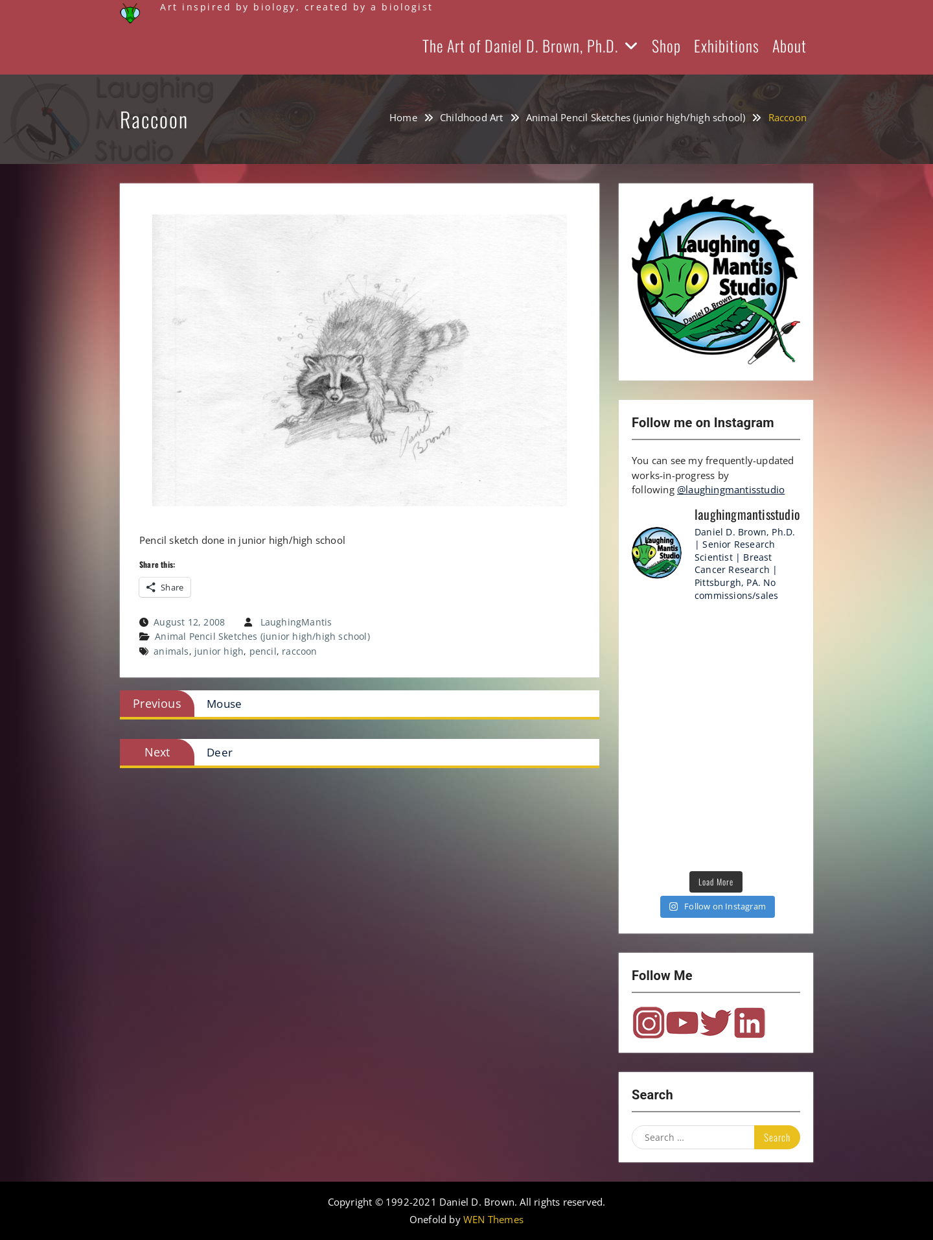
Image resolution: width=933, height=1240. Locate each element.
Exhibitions (726, 45)
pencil (263, 651)
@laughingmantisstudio (731, 489)
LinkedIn (749, 1023)
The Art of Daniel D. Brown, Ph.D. (520, 45)
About (789, 45)
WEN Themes (493, 1219)
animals (171, 651)
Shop (666, 45)
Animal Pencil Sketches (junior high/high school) (262, 636)
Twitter (716, 1023)
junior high (219, 651)
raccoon (299, 651)
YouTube (682, 1023)
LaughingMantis (296, 622)
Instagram (648, 1023)
